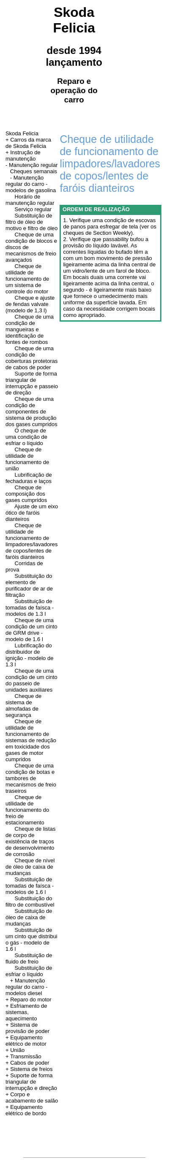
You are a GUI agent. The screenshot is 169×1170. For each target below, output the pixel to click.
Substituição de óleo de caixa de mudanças (28, 917)
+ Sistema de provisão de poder (27, 1028)
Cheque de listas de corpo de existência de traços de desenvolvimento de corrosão (30, 841)
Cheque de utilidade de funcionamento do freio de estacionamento (27, 810)
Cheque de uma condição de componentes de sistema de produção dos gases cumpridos (31, 411)
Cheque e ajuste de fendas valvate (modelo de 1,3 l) (30, 304)
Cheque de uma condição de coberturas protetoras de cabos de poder (31, 357)
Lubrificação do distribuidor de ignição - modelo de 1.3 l (29, 655)
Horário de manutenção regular (30, 199)
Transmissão (25, 1056)
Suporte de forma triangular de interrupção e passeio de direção (31, 383)
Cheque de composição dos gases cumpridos (26, 493)
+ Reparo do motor (28, 999)
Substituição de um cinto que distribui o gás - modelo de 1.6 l (31, 939)
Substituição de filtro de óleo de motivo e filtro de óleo (31, 221)
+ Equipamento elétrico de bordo (25, 1110)
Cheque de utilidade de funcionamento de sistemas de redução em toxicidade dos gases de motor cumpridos (30, 740)
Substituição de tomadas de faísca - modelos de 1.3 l (29, 607)
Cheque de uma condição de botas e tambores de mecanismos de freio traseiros (30, 778)
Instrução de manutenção (23, 155)
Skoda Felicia (21, 133)
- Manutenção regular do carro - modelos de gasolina (30, 183)
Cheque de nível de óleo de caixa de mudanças (30, 866)
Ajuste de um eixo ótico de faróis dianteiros (31, 512)
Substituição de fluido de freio (28, 958)
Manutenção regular (33, 165)
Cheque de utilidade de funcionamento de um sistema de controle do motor (27, 279)
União (17, 1050)
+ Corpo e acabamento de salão (31, 1097)
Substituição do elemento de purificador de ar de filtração (29, 585)
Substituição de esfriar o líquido (28, 971)
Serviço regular (33, 209)
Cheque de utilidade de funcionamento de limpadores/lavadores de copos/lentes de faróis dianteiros (31, 541)
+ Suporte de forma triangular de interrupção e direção (31, 1081)
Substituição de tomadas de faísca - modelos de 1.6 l (29, 885)
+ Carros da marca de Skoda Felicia (28, 143)
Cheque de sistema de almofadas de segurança (23, 705)
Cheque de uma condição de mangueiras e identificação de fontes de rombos (29, 329)
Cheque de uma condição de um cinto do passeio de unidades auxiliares (31, 680)
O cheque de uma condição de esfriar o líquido (26, 436)
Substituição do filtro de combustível (30, 901)
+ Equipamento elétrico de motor (25, 1040)
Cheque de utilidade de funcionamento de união (27, 459)
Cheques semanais (33, 171)
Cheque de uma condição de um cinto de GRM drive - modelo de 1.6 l (31, 629)
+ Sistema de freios (29, 1069)
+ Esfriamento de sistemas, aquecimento (26, 1012)
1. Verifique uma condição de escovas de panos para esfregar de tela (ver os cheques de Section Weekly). (109, 226)
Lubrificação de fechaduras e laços (28, 478)
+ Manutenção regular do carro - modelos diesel (26, 986)
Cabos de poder (29, 1063)
